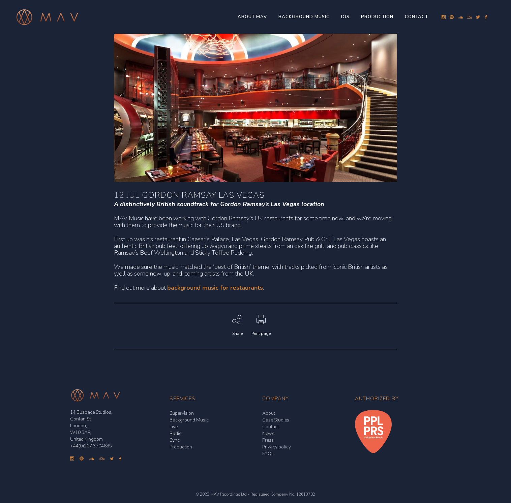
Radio (176, 433)
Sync (175, 440)
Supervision (182, 413)
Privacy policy (276, 447)
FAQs (268, 453)
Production (181, 447)
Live (174, 426)
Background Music (189, 420)
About (268, 413)
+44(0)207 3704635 (91, 446)
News (268, 433)
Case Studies (275, 420)
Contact (270, 426)
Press (268, 440)
